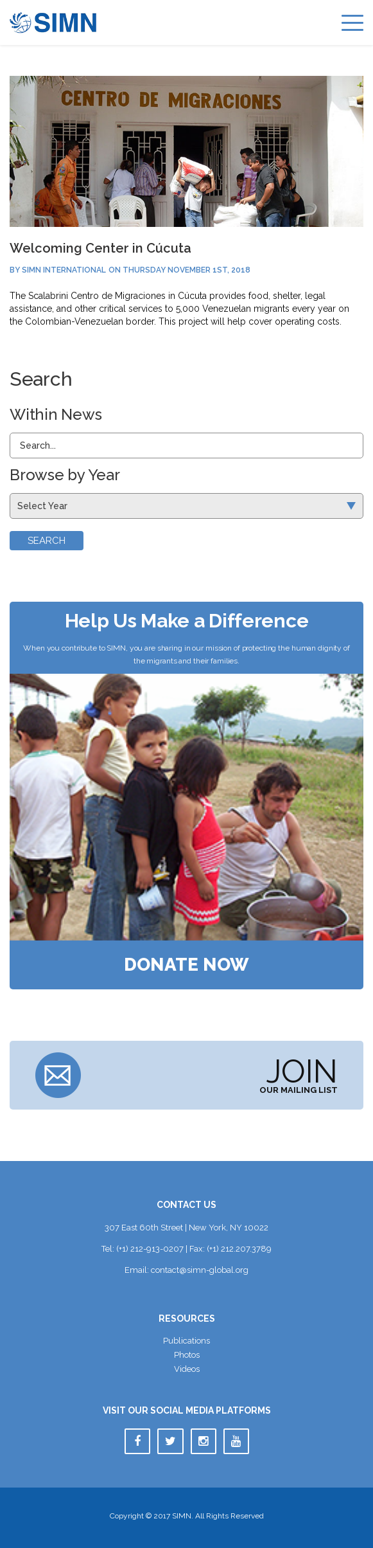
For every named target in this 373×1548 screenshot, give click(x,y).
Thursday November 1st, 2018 (186, 270)
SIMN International (64, 270)
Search (46, 540)
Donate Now (186, 965)
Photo (187, 1355)
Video (187, 1369)
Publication (186, 1341)
